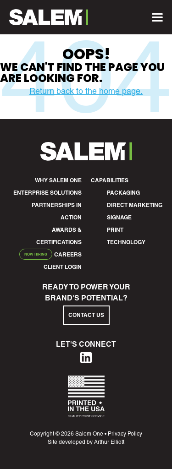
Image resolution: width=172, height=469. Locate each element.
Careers (68, 254)
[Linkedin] (86, 360)
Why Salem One (58, 180)
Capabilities (109, 180)
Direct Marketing (134, 205)
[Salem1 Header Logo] (48, 17)
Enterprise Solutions (47, 192)
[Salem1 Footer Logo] (86, 158)
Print (115, 229)
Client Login (63, 266)
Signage (119, 217)
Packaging (123, 192)
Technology (126, 242)
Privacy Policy (125, 434)
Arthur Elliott (109, 442)
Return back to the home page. (86, 91)
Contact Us (86, 314)
